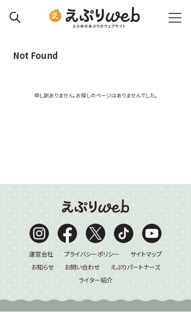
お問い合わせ (82, 184)
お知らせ (42, 184)
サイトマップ (146, 172)
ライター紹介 (96, 198)
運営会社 (41, 172)
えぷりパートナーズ (135, 184)
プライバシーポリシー (92, 172)
